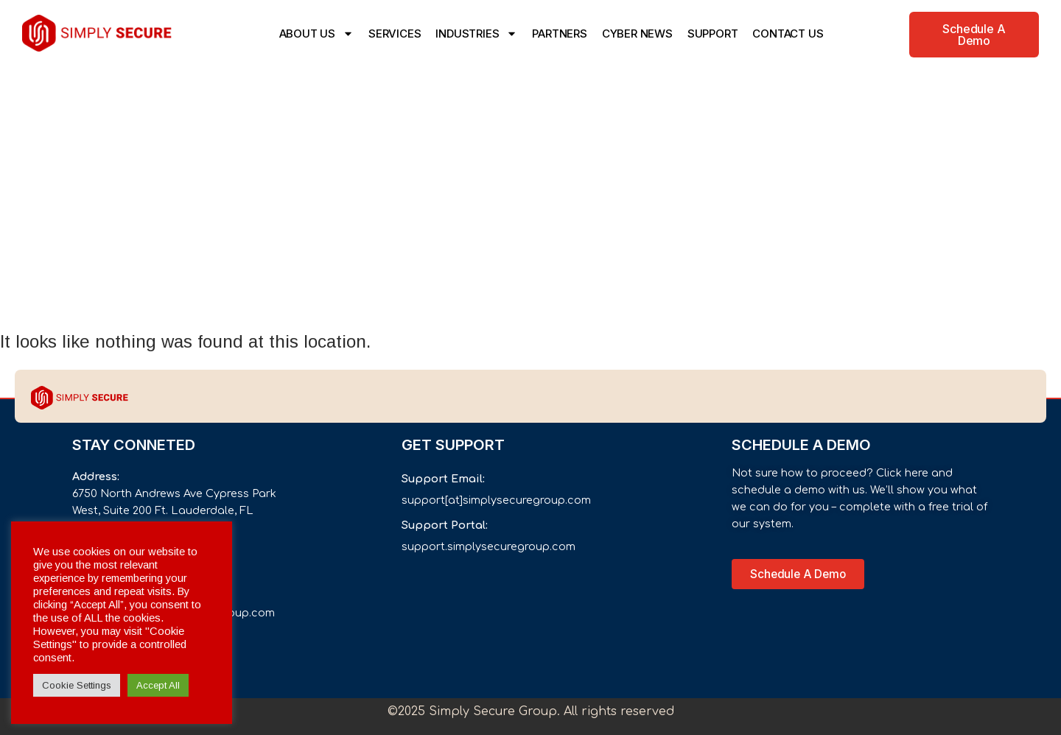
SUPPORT (712, 34)
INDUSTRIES (476, 33)
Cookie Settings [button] (76, 685)
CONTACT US (787, 34)
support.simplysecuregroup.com (488, 546)
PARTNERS (559, 34)
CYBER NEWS (637, 34)
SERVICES (394, 34)
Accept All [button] (158, 685)
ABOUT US (316, 33)
